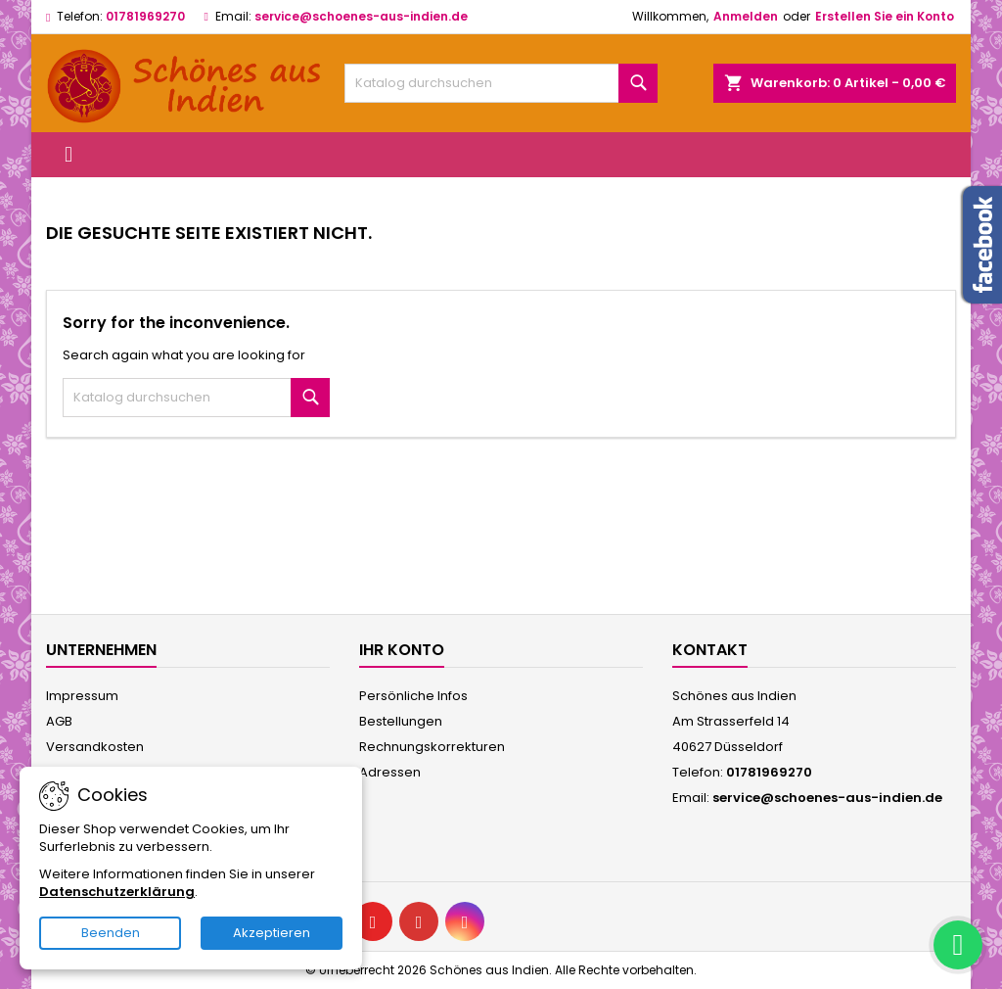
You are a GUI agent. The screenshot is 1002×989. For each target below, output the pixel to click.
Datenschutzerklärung (117, 891)
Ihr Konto (401, 649)
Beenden (110, 932)
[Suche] (501, 83)
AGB (59, 721)
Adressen (390, 772)
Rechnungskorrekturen (432, 746)
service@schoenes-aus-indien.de (361, 16)
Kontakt (710, 649)
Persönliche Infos (413, 695)
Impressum (82, 695)
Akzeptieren (271, 932)
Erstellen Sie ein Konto (884, 16)
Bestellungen (400, 721)
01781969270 (145, 16)
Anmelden (745, 16)
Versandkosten (95, 746)
